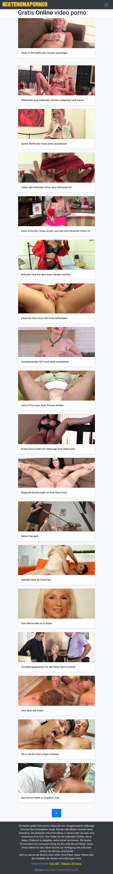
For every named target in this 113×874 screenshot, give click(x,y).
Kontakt (39, 869)
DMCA (53, 869)
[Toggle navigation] (106, 5)
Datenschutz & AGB (67, 869)
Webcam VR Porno (71, 863)
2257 (46, 869)
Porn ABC (54, 863)
